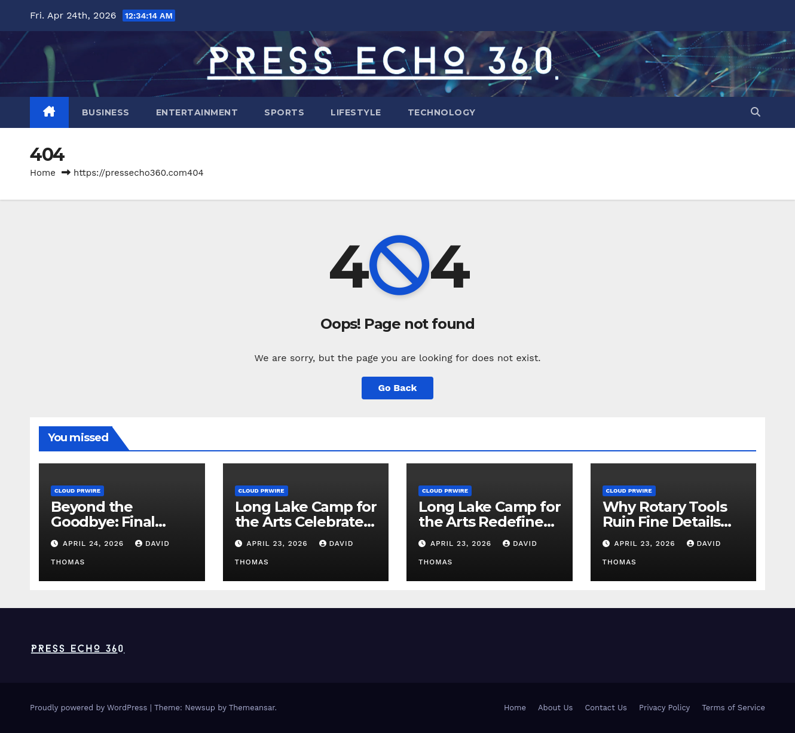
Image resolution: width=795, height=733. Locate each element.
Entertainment (197, 112)
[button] (755, 112)
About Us (555, 707)
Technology (442, 112)
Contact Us (606, 707)
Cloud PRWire (77, 490)
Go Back (397, 387)
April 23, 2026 (278, 543)
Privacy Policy (664, 707)
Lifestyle (356, 112)
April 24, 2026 (95, 543)
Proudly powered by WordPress (90, 707)
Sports (284, 112)
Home (43, 172)
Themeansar (252, 707)
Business (106, 112)
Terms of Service (733, 707)
